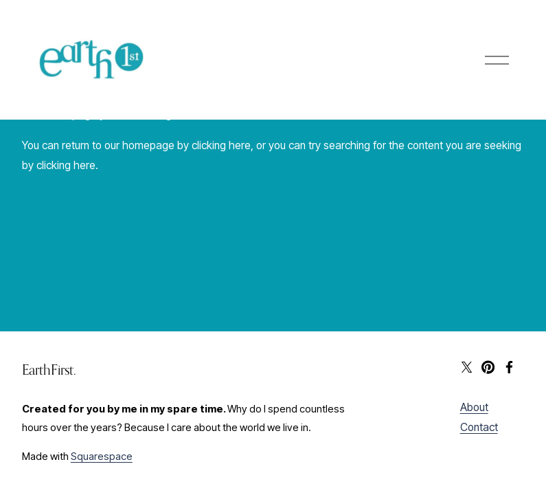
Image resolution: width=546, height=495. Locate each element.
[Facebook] (509, 367)
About (474, 407)
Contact (479, 427)
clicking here (221, 145)
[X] (466, 367)
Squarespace (102, 456)
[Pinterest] (487, 367)
